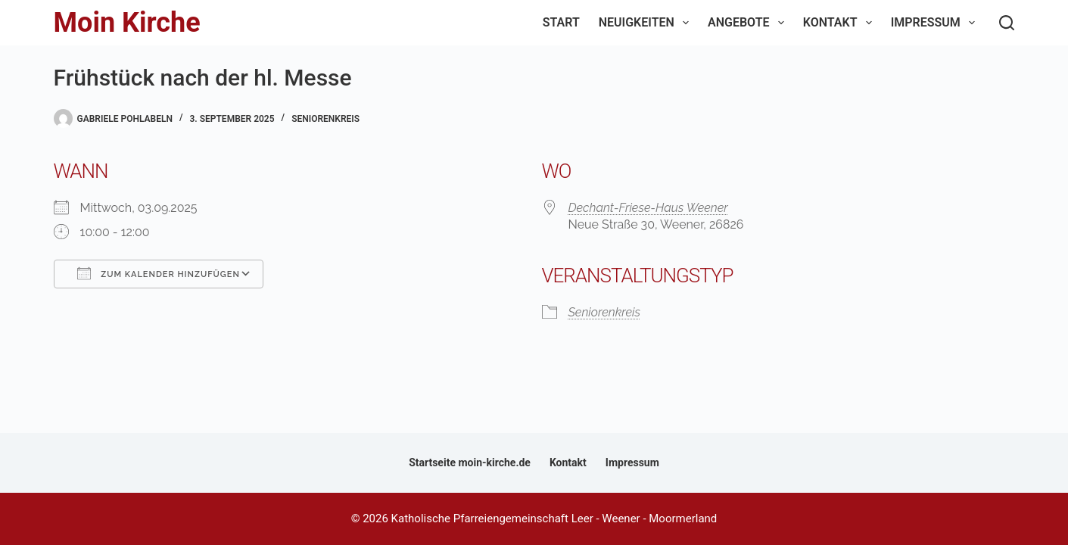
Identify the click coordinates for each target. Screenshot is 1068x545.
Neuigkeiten (647, 23)
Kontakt (840, 23)
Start (561, 22)
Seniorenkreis (325, 119)
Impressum (936, 23)
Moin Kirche (127, 23)
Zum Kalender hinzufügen (158, 273)
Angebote (749, 23)
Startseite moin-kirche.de (470, 462)
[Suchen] (1006, 22)
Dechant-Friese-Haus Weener (648, 208)
